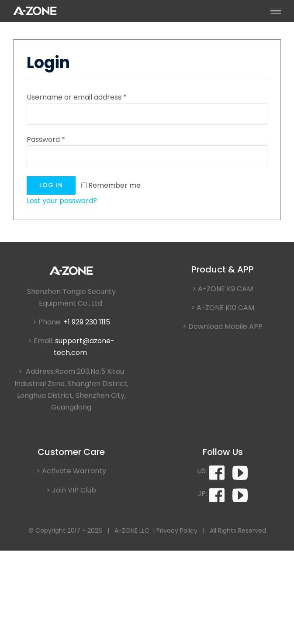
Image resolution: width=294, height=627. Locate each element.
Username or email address (77, 97)
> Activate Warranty (71, 471)
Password (46, 139)
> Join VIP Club (71, 490)
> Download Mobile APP (223, 326)
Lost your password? (62, 201)
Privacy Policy (176, 530)
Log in (51, 185)
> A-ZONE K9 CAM (222, 289)
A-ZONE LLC (131, 530)
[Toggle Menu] (275, 11)
